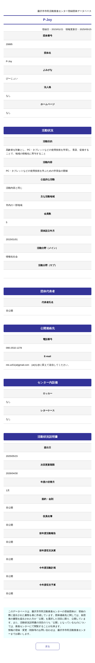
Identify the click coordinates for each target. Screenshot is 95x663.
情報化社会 (12, 256)
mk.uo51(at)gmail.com (17, 365)
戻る (47, 646)
